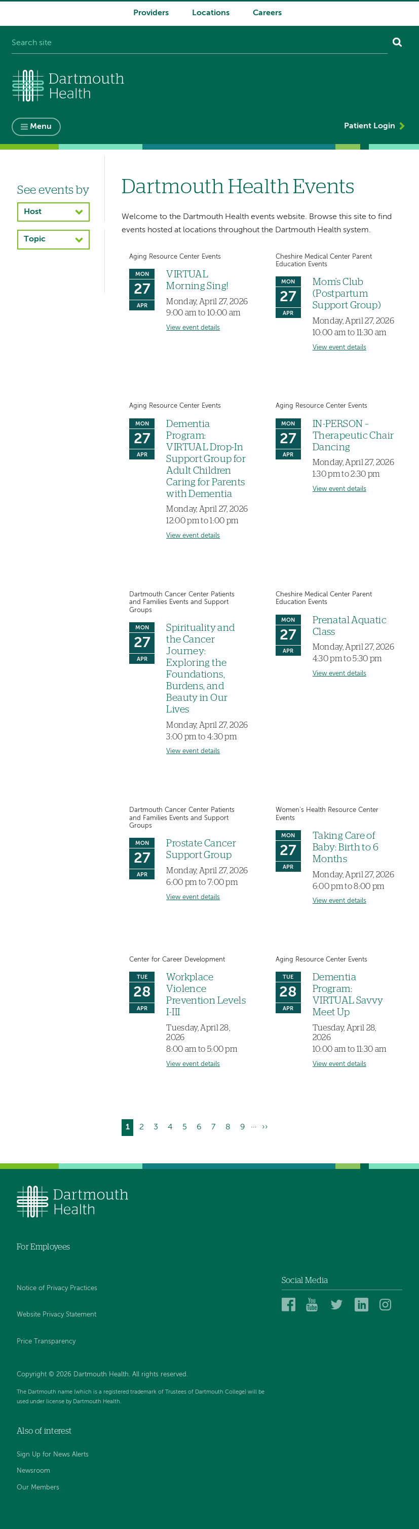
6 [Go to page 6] (201, 1126)
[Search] (397, 43)
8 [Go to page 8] (230, 1126)
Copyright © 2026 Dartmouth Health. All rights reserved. (102, 1374)
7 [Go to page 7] (215, 1126)
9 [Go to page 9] (244, 1126)
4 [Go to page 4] (172, 1126)
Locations (211, 13)
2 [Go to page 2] (143, 1126)
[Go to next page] (265, 1127)
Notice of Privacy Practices (57, 1288)
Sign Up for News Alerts (53, 1454)
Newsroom (33, 1471)
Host (33, 212)
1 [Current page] (130, 1128)
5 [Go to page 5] (186, 1126)
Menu (41, 127)
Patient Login (369, 126)
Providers (151, 13)
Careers (267, 13)
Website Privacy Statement (56, 1314)
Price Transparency (46, 1341)
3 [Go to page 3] (158, 1126)
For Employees (43, 1247)
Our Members (38, 1487)
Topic (35, 239)
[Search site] (200, 43)
